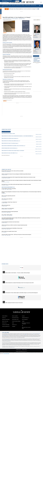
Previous (38, 9)
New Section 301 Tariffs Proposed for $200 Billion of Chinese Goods (12, 228)
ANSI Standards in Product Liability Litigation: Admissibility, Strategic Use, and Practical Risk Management (21, 292)
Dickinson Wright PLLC (15, 18)
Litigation (23, 321)
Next (38, 9)
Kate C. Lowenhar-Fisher (9, 215)
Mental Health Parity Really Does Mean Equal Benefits (10, 211)
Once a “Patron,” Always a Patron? (7, 214)
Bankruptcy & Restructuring (5, 319)
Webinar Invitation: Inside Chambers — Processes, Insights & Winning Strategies (17, 272)
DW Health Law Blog (21, 18)
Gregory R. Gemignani (9, 189)
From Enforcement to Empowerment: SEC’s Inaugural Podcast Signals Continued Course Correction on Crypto (18, 177)
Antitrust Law (4, 317)
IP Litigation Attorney (37, 57)
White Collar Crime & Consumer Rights (26, 328)
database (26, 334)
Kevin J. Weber (10, 209)
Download (26, 29)
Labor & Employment (25, 319)
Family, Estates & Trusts (15, 319)
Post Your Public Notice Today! (6, 131)
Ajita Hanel (4, 185)
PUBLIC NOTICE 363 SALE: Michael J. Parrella (8, 133)
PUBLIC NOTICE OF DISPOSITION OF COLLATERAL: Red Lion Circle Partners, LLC (13, 145)
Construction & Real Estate (5, 324)
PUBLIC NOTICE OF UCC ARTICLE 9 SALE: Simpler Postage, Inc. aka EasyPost (13, 150)
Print (23, 29)
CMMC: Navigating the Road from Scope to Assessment (14, 302)
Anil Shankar (7, 185)
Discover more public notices (5, 155)
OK (14, 1)
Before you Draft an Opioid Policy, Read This (8, 195)
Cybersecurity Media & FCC (6, 326)
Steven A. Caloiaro (5, 222)
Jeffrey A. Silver (4, 189)
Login (41, 2)
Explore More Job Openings (36, 62)
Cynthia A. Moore (4, 199)
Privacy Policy (38, 333)
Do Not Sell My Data (6, 353)
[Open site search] (39, 5)
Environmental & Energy (15, 317)
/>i (27, 29)
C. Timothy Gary (4, 232)
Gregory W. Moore (8, 212)
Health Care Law (14, 324)
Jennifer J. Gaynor (5, 219)
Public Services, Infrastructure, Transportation (26, 323)
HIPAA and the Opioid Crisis (6, 205)
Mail (25, 29)
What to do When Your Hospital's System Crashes (9, 231)
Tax (22, 325)
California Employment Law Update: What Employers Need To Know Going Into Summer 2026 (19, 282)
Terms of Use (34, 333)
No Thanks (17, 1)
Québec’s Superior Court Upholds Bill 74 (8, 208)
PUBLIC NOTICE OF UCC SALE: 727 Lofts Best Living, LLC (10, 143)
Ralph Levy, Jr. (10, 18)
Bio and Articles (36, 37)
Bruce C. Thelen (4, 235)
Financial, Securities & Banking (16, 321)
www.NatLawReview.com (7, 339)
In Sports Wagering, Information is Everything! (9, 188)
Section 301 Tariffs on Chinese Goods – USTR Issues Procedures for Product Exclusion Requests (16, 234)
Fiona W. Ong (4, 171)
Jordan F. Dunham (8, 171)
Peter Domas (6, 18)
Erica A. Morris (4, 196)
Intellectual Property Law (25, 317)
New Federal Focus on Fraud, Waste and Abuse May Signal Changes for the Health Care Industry (16, 184)
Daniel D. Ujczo (8, 235)
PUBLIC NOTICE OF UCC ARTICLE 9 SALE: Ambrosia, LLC (10, 138)
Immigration (13, 326)
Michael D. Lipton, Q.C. (5, 209)
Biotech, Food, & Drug (5, 321)
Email (35, 35)
